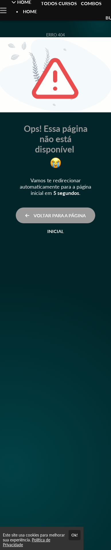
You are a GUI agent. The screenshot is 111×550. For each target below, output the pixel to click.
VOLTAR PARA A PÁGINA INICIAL (55, 218)
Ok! (74, 535)
